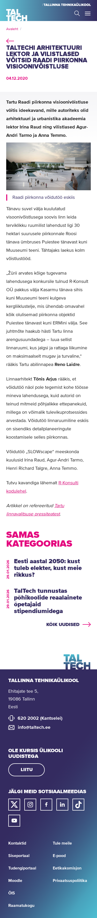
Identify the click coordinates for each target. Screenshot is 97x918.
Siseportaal (18, 856)
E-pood (59, 856)
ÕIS (11, 893)
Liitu (27, 769)
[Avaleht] (16, 15)
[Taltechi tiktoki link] (78, 805)
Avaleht (12, 29)
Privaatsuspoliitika (70, 881)
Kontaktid (17, 843)
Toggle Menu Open (88, 13)
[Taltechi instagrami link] (30, 805)
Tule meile (62, 843)
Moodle (15, 881)
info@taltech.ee (34, 727)
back (10, 40)
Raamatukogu (21, 905)
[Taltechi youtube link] (14, 821)
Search (77, 13)
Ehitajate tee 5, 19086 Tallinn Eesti (23, 699)
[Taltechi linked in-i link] (62, 805)
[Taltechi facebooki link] (46, 805)
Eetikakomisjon (67, 868)
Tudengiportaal (22, 868)
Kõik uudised (62, 624)
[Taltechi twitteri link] (14, 805)
